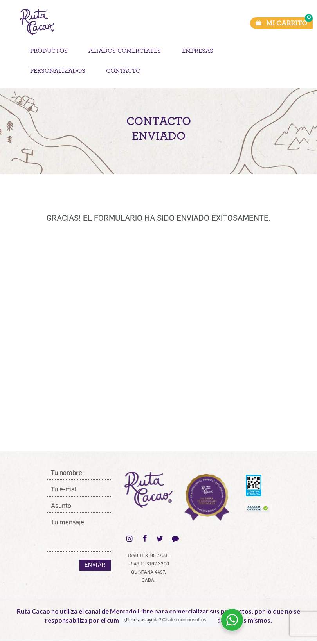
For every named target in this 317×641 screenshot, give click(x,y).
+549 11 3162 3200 (148, 564)
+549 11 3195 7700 (147, 555)
